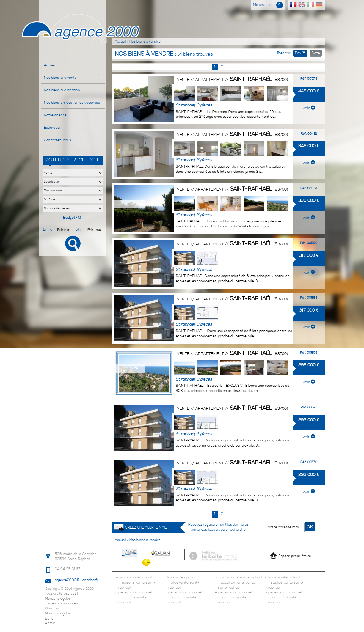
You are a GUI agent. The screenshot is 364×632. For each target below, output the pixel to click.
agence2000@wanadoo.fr (76, 580)
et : (78, 229)
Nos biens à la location (62, 90)
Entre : (47, 229)
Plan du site (54, 608)
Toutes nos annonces (61, 603)
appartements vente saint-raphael (236, 585)
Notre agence (55, 115)
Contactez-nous (57, 140)
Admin (50, 623)
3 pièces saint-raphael (182, 592)
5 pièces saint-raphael (282, 592)
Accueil (49, 65)
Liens (49, 619)
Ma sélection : (268, 5)
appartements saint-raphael (237, 577)
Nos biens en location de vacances (72, 102)
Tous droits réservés (60, 594)
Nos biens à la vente (60, 78)
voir (309, 108)
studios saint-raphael (281, 577)
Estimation (53, 127)
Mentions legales (57, 599)
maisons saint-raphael (132, 577)
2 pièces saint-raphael (132, 592)
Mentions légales (57, 613)
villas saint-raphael (178, 577)
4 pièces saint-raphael (232, 592)
